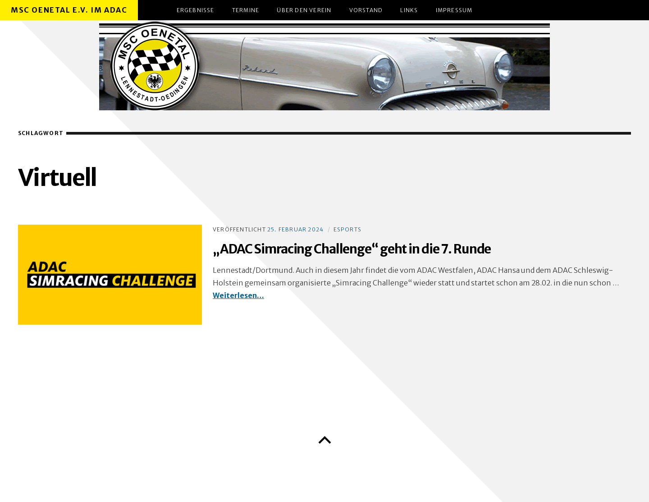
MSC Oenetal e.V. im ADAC (69, 9)
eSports (347, 229)
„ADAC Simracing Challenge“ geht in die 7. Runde (352, 249)
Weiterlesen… (238, 295)
